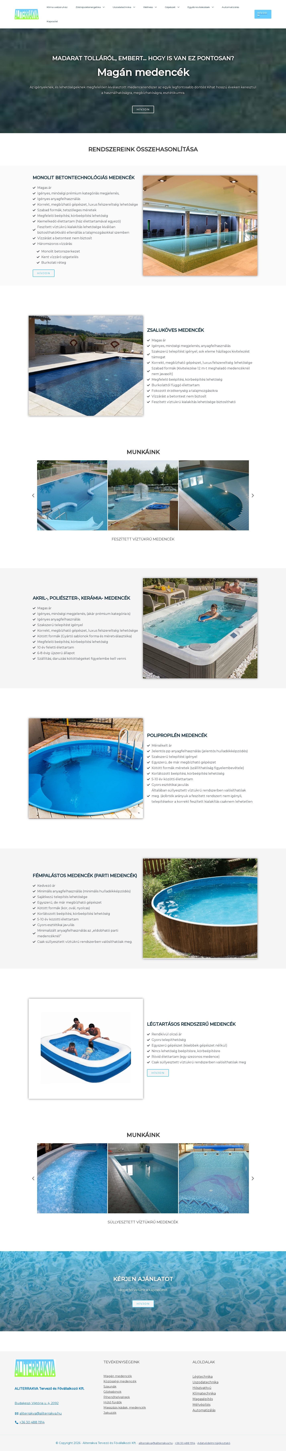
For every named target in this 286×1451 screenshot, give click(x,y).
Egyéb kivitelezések (194, 7)
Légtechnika (203, 1377)
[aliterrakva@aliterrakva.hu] (38, 1413)
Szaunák (109, 1387)
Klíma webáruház (68, 7)
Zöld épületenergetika (96, 7)
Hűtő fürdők (112, 1402)
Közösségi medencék (119, 1381)
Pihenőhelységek (116, 1397)
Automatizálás (222, 7)
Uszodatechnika (127, 7)
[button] (33, 495)
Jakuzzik (109, 1413)
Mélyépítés (201, 1405)
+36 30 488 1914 (184, 1443)
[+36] (30, 1422)
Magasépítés (203, 1399)
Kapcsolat (241, 7)
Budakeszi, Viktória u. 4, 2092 (38, 1403)
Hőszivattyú (202, 1388)
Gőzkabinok (112, 1392)
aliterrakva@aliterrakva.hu (153, 1443)
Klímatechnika (204, 1394)
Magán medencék (117, 1376)
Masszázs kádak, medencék (124, 1408)
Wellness (149, 7)
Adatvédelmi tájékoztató (215, 1443)
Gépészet (168, 7)
